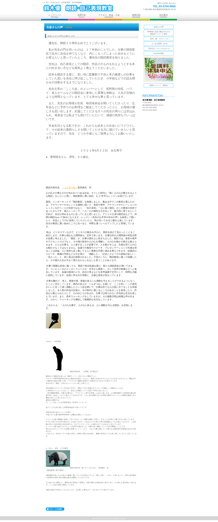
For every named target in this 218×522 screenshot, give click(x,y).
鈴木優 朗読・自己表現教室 (79, 8)
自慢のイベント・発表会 (158, 85)
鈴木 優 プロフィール (159, 39)
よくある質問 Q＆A (158, 44)
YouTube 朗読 (158, 53)
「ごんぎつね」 (70, 187)
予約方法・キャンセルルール (158, 48)
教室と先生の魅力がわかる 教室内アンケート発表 (158, 33)
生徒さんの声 (159, 27)
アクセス (157, 118)
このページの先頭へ (55, 509)
